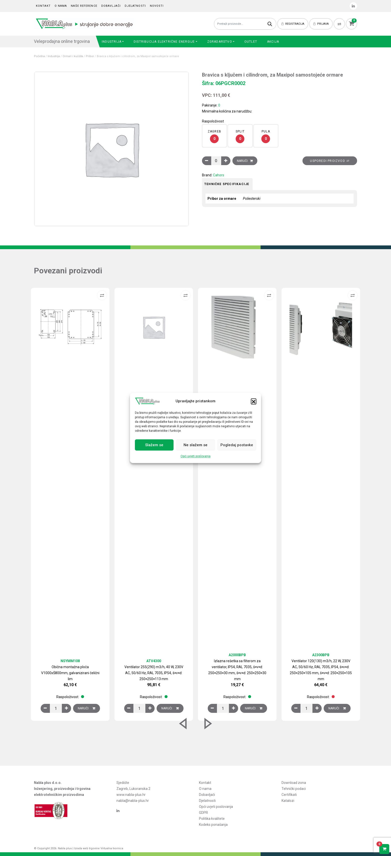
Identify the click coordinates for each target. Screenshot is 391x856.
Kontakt (43, 5)
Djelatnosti (135, 5)
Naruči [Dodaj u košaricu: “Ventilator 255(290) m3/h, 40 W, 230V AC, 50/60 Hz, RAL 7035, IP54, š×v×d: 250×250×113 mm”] (170, 708)
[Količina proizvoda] (216, 160)
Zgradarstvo (219, 41)
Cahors (218, 175)
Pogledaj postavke (236, 445)
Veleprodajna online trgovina (62, 41)
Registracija (292, 23)
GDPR (203, 813)
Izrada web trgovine (87, 848)
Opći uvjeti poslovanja (195, 456)
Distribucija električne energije (164, 41)
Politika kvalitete (212, 819)
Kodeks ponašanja (213, 825)
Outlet (250, 41)
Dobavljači (111, 5)
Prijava (321, 23)
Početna (39, 56)
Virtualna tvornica (111, 848)
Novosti (157, 5)
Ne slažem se (195, 445)
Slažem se (154, 445)
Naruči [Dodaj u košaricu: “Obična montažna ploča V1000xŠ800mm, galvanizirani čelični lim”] (86, 708)
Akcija (273, 41)
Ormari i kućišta (73, 56)
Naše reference (84, 5)
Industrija (111, 41)
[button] (253, 401)
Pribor (90, 56)
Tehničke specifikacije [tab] (226, 184)
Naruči (242, 161)
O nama (61, 5)
